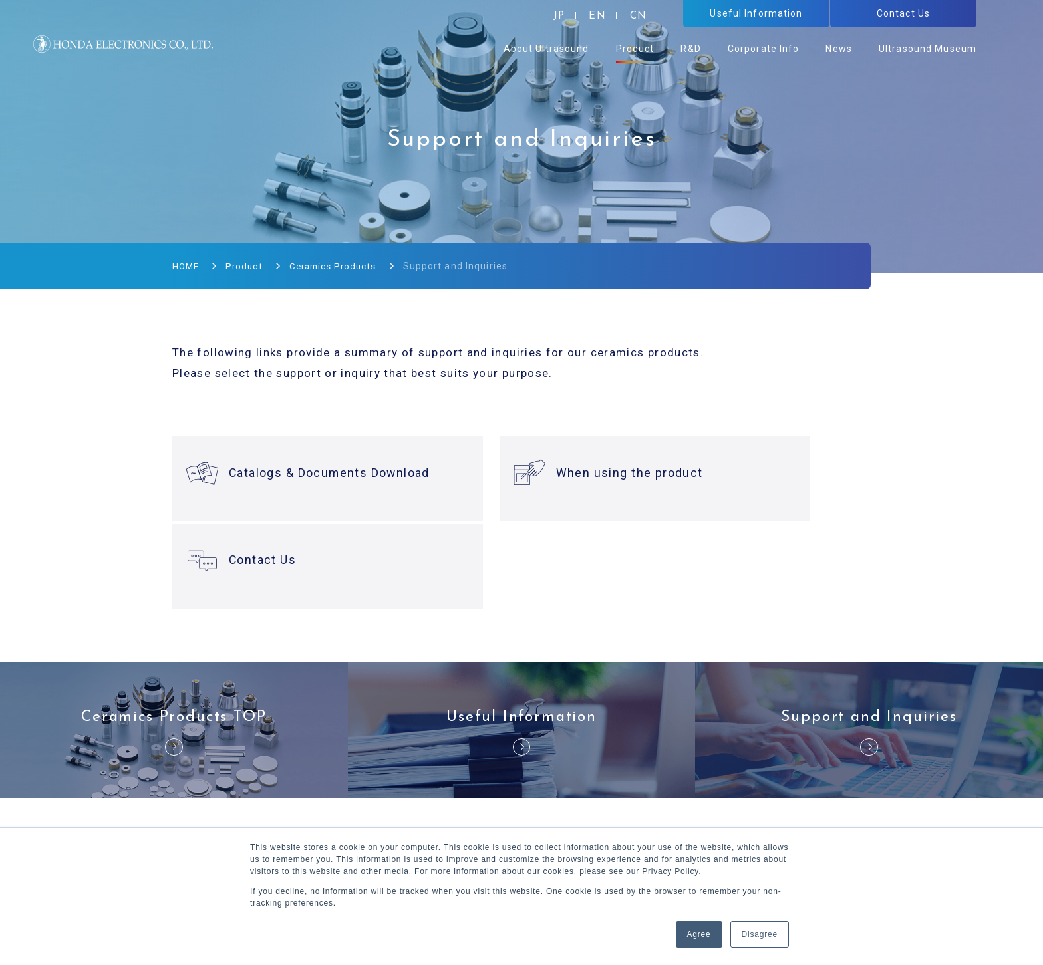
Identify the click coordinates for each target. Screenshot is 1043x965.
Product (246, 266)
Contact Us (742, 473)
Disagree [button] (760, 934)
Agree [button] (699, 934)
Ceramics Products (339, 266)
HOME (186, 266)
